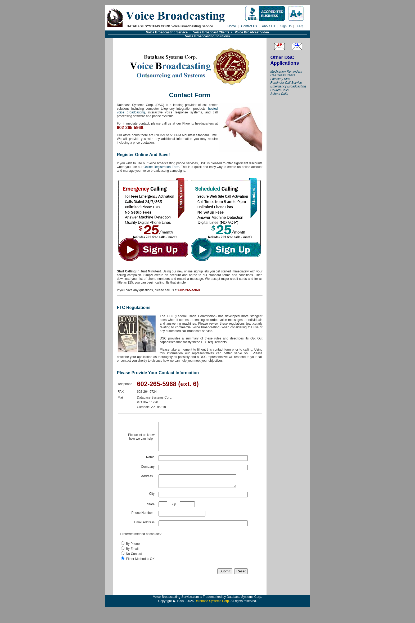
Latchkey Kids (280, 79)
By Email (132, 557)
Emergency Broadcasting (288, 86)
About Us (268, 26)
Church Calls (279, 90)
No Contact (134, 562)
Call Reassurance (283, 75)
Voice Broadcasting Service (167, 32)
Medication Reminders (286, 71)
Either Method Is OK (140, 567)
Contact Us (249, 26)
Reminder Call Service (286, 83)
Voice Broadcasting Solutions (207, 36)
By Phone (133, 552)
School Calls (279, 94)
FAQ (300, 26)
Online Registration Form (161, 167)
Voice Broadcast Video (252, 32)
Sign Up (286, 26)
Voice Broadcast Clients (211, 32)
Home (232, 26)
